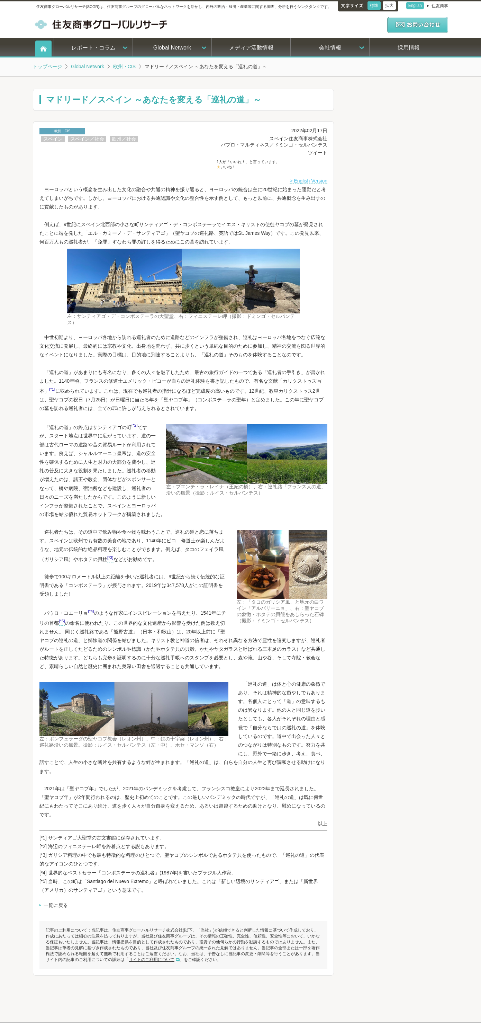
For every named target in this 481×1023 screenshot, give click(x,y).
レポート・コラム (93, 48)
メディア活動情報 (251, 48)
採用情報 (409, 48)
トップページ (47, 66)
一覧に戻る (56, 905)
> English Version (308, 181)
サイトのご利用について (151, 959)
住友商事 (440, 5)
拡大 (389, 5)
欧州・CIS (124, 66)
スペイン (53, 139)
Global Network (172, 48)
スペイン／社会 (87, 139)
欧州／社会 (124, 139)
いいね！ (228, 167)
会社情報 (330, 48)
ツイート (317, 152)
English (415, 5)
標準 (374, 5)
